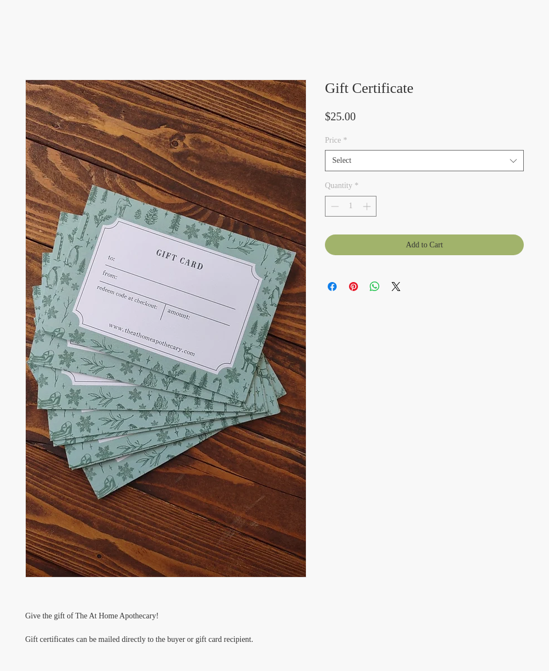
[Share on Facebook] (332, 286)
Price (336, 140)
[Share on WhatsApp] (374, 286)
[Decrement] (334, 206)
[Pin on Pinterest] (353, 286)
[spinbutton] (351, 206)
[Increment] (368, 206)
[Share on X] (396, 286)
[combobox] (424, 160)
